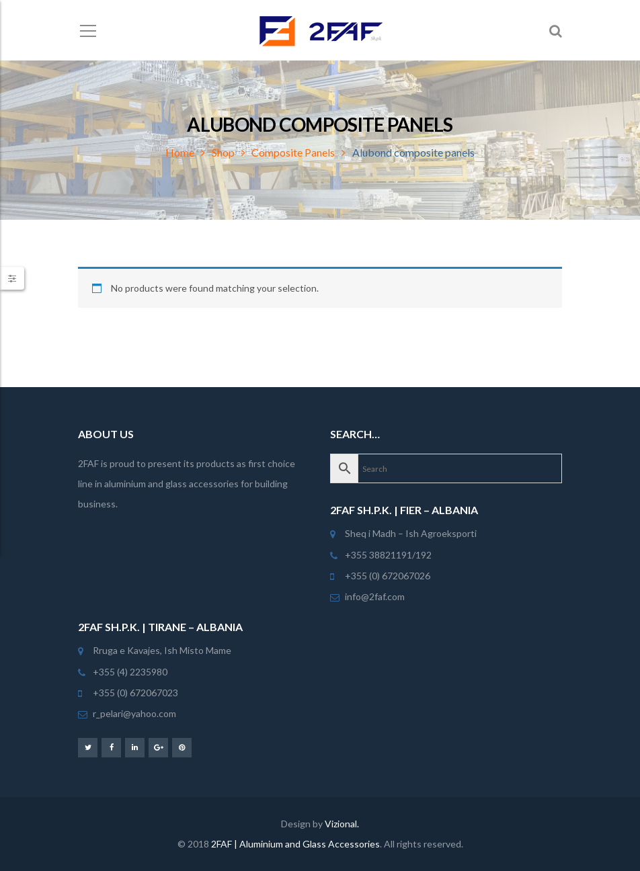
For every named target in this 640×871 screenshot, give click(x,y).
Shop (223, 152)
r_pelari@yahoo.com (134, 713)
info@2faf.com (375, 596)
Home (179, 152)
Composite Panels (293, 152)
